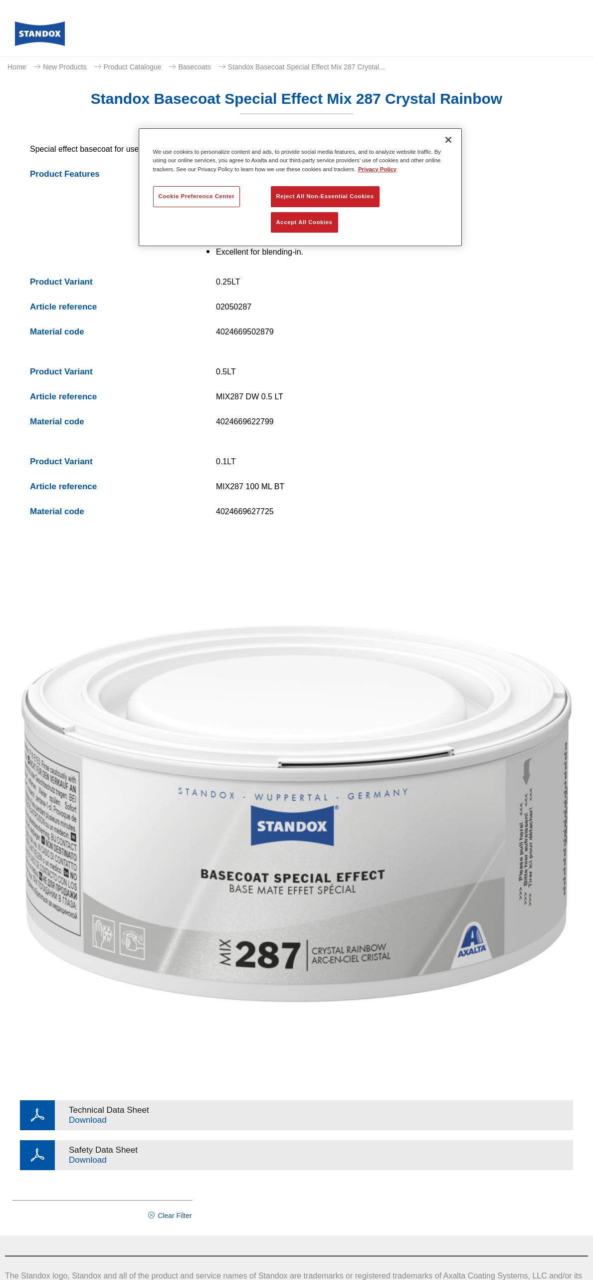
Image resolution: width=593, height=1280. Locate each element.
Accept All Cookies (304, 222)
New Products (64, 67)
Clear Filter (175, 1216)
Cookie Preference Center (197, 196)
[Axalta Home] (40, 36)
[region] (300, 187)
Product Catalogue (133, 67)
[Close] (448, 140)
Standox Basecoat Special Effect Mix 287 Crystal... (306, 67)
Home (16, 67)
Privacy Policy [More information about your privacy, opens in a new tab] (377, 169)
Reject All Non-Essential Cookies (325, 196)
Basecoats (194, 67)
